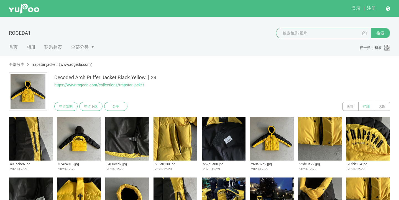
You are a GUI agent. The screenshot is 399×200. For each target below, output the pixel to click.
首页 (13, 47)
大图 (382, 106)
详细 (366, 106)
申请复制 (66, 106)
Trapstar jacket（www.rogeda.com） (62, 64)
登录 (356, 8)
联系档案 (53, 47)
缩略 (350, 106)
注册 (371, 8)
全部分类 (80, 47)
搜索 (380, 33)
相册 (31, 47)
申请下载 (91, 106)
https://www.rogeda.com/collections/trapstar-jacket (99, 85)
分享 (115, 106)
